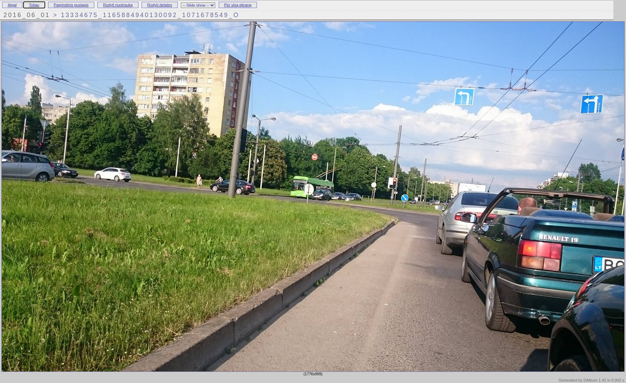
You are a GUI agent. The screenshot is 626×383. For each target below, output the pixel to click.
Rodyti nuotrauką (118, 5)
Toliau (34, 5)
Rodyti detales (159, 5)
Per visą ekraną (238, 5)
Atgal (12, 5)
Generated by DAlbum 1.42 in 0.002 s (591, 380)
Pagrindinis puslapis (71, 5)
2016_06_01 (27, 15)
